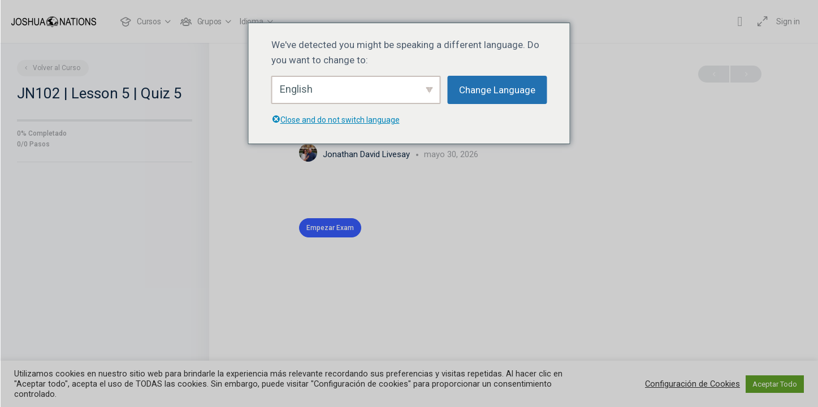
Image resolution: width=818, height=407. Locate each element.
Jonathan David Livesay (367, 154)
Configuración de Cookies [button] (692, 384)
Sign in (788, 21)
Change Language (497, 90)
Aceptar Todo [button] (774, 384)
